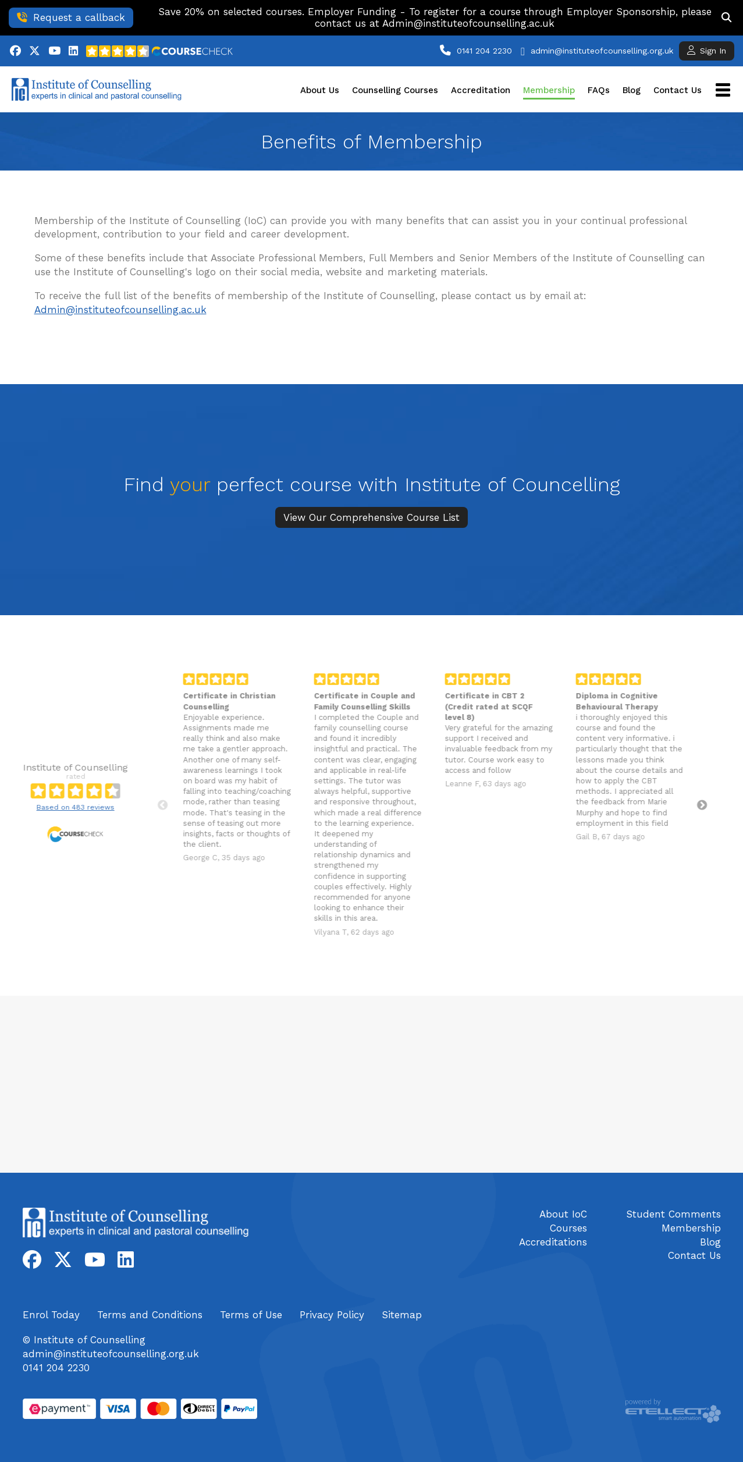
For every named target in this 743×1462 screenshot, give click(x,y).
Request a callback (71, 17)
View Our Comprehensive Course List (371, 517)
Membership (549, 90)
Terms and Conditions (149, 1315)
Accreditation (480, 90)
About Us (319, 90)
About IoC (563, 1214)
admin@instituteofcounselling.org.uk (602, 50)
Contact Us (677, 90)
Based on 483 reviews (42, 807)
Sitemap (402, 1315)
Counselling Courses (395, 90)
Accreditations (553, 1242)
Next (669, 805)
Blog (632, 90)
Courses (568, 1228)
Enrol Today (51, 1315)
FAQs (599, 90)
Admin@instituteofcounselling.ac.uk (120, 309)
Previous (130, 805)
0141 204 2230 (484, 50)
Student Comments (673, 1214)
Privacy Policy (332, 1315)
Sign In (706, 50)
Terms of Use (251, 1315)
